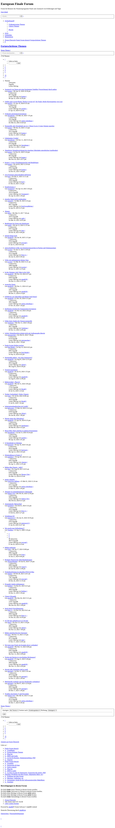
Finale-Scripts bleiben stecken (14, 345)
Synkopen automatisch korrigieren (15, 114)
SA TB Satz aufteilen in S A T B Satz (16, 621)
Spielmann (24, 425)
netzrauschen (11, 335)
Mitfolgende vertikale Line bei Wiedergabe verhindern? (22, 681)
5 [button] (5, 72)
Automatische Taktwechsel (13, 504)
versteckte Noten (10, 284)
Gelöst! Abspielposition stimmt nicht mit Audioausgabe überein (25, 333)
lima (8, 469)
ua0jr (23, 218)
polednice (10, 457)
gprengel (10, 671)
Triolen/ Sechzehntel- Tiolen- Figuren (17, 394)
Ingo (22, 230)
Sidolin (9, 574)
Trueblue (10, 530)
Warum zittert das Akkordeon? (14, 418)
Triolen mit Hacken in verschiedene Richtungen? (20, 657)
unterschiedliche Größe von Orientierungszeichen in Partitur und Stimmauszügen (30, 248)
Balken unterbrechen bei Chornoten (16, 633)
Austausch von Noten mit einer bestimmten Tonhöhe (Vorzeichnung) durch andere (31, 89)
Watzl (9, 622)
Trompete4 (10, 189)
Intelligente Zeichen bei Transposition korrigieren (20, 309)
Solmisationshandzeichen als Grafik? (16, 406)
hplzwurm (10, 408)
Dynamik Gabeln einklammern (14, 584)
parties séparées (10, 479)
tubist (9, 213)
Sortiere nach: (30, 710)
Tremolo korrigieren (11, 370)
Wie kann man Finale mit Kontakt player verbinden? (21, 645)
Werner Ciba (25, 474)
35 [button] (5, 75)
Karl (8, 176)
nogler (9, 225)
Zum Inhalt (4, 12)
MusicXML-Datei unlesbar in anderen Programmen (21, 431)
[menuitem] (17, 24)
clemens (23, 462)
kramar (9, 91)
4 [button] (5, 70)
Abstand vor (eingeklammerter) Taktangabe (18, 492)
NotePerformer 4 (10, 187)
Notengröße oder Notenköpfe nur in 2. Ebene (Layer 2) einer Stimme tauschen (29, 126)
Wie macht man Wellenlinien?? (14, 528)
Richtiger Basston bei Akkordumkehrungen (18, 560)
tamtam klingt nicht (11, 236)
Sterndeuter (11, 115)
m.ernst (9, 250)
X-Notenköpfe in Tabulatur (13, 443)
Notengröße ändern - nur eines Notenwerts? (18, 357)
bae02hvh (10, 506)
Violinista (10, 323)
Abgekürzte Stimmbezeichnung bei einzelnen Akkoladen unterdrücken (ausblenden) (31, 150)
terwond (23, 243)
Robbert (10, 586)
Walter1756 (11, 493)
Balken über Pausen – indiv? (14, 467)
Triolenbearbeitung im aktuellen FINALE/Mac (19, 572)
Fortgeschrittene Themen (13, 46)
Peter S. (23, 255)
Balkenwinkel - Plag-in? (12, 382)
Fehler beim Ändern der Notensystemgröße (18, 321)
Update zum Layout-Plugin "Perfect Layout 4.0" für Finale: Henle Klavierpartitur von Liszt (33, 101)
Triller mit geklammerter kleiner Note (17, 260)
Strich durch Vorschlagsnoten (14, 608)
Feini (9, 396)
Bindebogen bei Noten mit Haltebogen (17, 223)
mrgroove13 (11, 518)
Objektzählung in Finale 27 (13, 455)
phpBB (11, 807)
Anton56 (10, 201)
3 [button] (5, 68)
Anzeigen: (10, 710)
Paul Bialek (11, 347)
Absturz (7, 211)
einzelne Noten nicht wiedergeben (15, 199)
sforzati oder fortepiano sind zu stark (16, 669)
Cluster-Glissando (10, 596)
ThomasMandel (12, 561)
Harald (23, 389)
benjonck (10, 445)
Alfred (23, 365)
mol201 (9, 103)
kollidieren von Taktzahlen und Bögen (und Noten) (21, 296)
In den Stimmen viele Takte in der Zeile (17, 272)
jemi (8, 635)
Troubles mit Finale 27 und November (17, 694)
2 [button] (5, 67)
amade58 (10, 237)
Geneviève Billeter (13, 481)
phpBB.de (22, 810)
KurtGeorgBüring (26, 206)
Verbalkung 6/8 (9, 516)
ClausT (23, 567)
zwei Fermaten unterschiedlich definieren (18, 175)
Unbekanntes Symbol (11, 138)
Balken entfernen (10, 547)
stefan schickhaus (26, 121)
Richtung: (49, 710)
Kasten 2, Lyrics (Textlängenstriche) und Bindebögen (21, 162)
